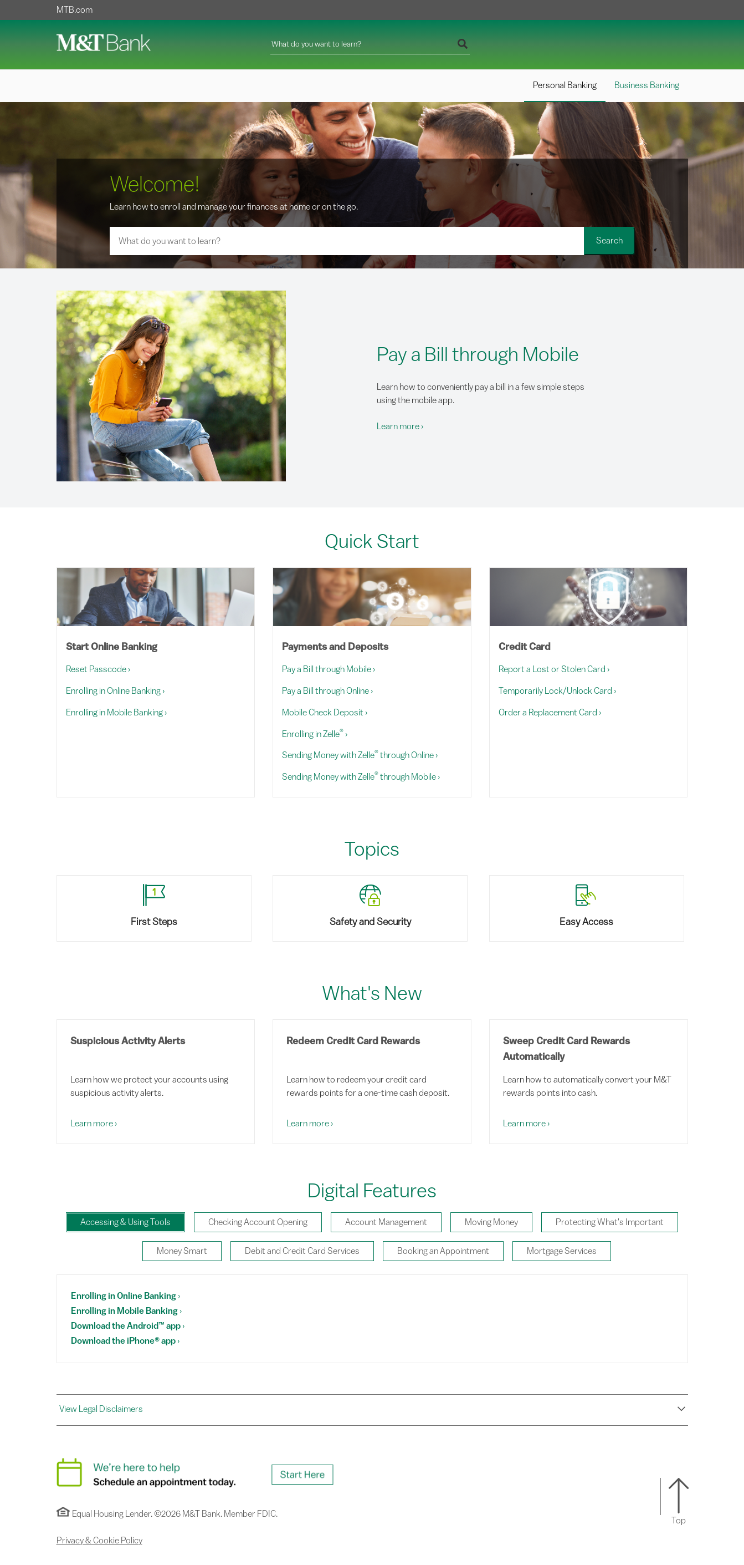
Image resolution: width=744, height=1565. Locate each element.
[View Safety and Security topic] (372, 908)
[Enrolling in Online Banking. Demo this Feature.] (125, 1296)
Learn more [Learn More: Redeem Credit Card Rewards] (309, 1123)
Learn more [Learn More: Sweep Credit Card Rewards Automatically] (526, 1123)
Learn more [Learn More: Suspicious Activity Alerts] (93, 1123)
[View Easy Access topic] (588, 908)
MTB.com (75, 10)
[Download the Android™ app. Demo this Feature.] (127, 1326)
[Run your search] (462, 45)
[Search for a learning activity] (347, 241)
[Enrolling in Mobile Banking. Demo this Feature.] (126, 1311)
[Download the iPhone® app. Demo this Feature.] (125, 1341)
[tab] (125, 1222)
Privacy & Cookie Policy (99, 1540)
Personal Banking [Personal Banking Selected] (565, 85)
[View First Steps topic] (156, 908)
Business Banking (646, 85)
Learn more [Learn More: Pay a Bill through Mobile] (400, 426)
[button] (372, 1409)
